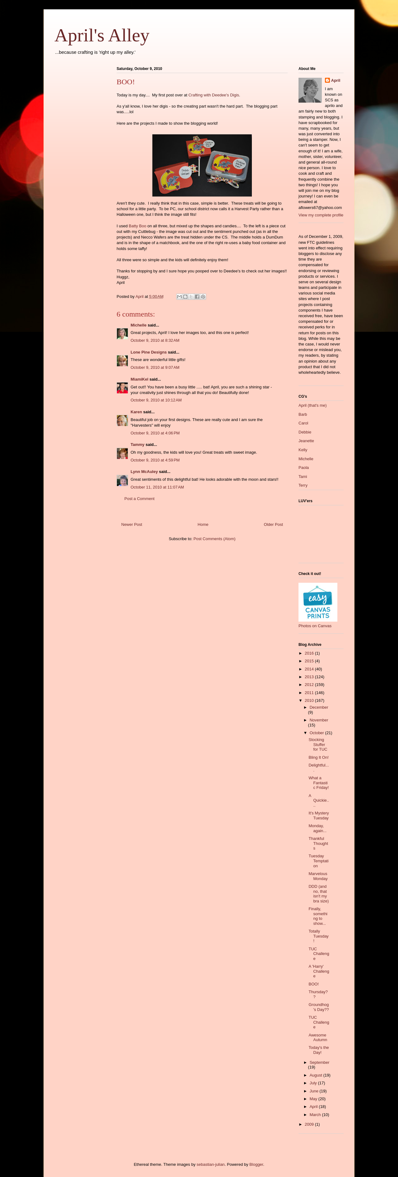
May (314, 1098)
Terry (303, 485)
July (314, 1083)
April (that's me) (312, 405)
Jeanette (306, 440)
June (315, 1091)
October (317, 732)
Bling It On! (318, 757)
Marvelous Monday (317, 876)
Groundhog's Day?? (318, 1007)
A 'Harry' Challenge (318, 971)
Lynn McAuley (144, 471)
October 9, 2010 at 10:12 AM (156, 400)
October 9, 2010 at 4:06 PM (155, 433)
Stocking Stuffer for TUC (317, 744)
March (316, 1114)
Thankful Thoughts (318, 843)
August (316, 1075)
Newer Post (131, 524)
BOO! (313, 984)
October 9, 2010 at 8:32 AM (155, 340)
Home (203, 524)
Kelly (302, 449)
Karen (136, 412)
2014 (310, 669)
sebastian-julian (210, 1164)
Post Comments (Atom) (214, 538)
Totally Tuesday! (318, 936)
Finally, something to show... (317, 916)
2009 (310, 1124)
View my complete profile (320, 215)
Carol (303, 423)
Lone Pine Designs (149, 352)
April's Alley (102, 35)
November (319, 720)
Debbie (304, 432)
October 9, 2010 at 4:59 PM (155, 460)
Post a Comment (139, 498)
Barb (302, 414)
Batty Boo (137, 226)
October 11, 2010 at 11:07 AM (157, 487)
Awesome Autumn (317, 1037)
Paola (303, 467)
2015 (310, 661)
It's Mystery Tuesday (318, 815)
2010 (310, 700)
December (319, 707)
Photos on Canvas (314, 625)
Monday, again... (317, 828)
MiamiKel (139, 379)
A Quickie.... (318, 800)
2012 (310, 684)
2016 (310, 653)
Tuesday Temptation (318, 861)
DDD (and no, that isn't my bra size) (318, 893)
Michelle (138, 325)
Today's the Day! (318, 1050)
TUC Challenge (318, 954)
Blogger (256, 1164)
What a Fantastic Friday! (318, 783)
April (335, 80)
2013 (310, 676)
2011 (310, 692)
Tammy (138, 444)
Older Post (273, 524)
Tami (302, 476)
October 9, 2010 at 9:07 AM (155, 367)
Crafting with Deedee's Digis (213, 95)
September (320, 1062)
